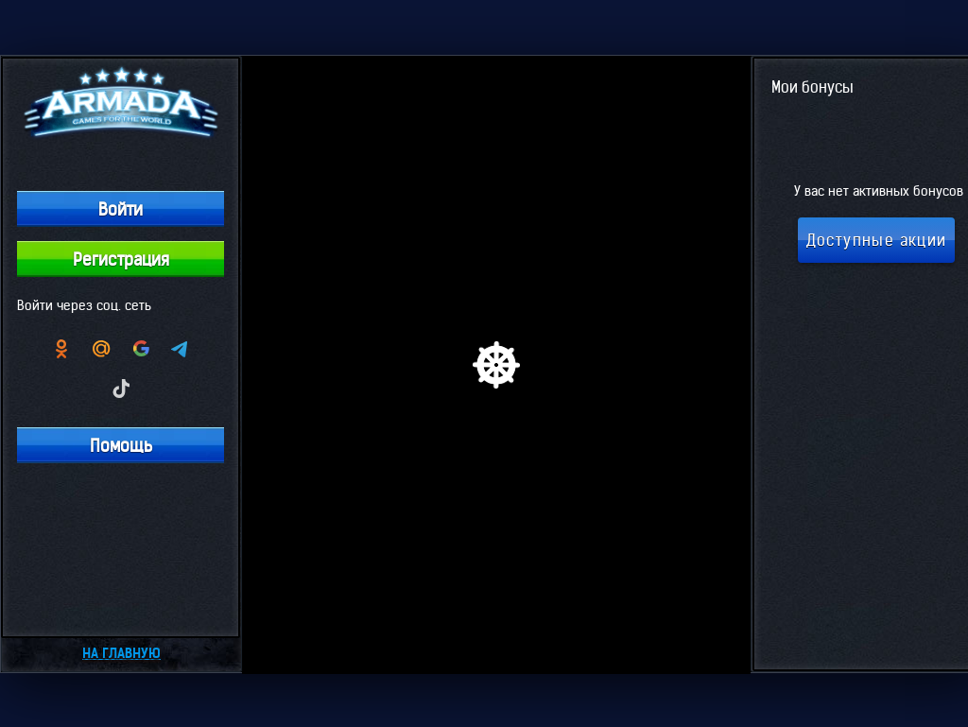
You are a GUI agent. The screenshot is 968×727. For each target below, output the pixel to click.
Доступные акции (876, 240)
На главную (121, 653)
